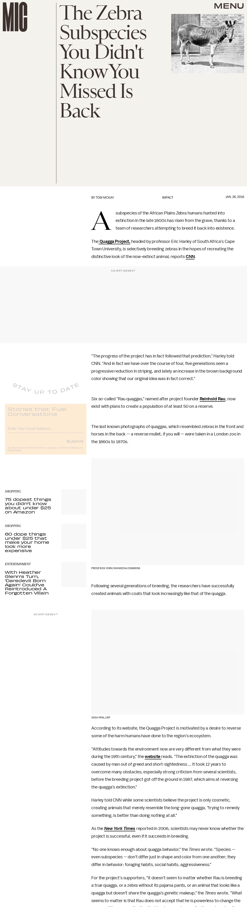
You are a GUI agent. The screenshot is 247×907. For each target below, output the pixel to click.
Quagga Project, (114, 241)
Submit (75, 444)
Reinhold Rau (212, 399)
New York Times (119, 828)
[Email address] (46, 431)
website (153, 756)
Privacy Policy (14, 454)
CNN (190, 256)
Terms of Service (70, 451)
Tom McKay (105, 197)
